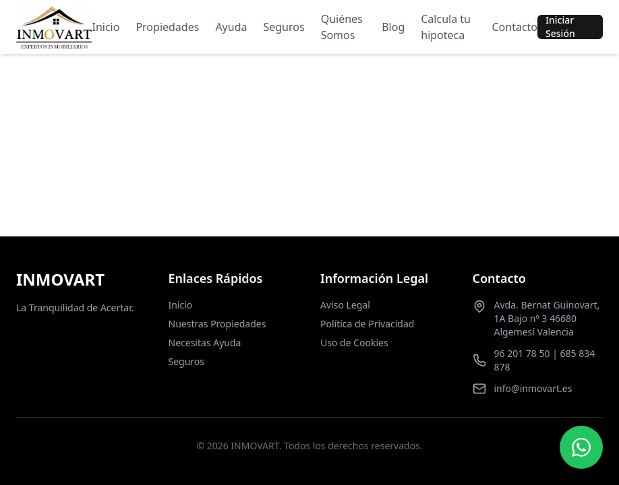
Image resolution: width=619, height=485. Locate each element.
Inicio (105, 27)
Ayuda (231, 27)
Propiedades (167, 27)
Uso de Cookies (354, 342)
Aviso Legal (345, 304)
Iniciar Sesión (560, 27)
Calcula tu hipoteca (446, 26)
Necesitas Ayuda (205, 342)
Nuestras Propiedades (217, 323)
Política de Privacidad (367, 323)
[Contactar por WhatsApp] (581, 447)
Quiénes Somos (342, 26)
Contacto (514, 27)
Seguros (283, 27)
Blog (393, 27)
